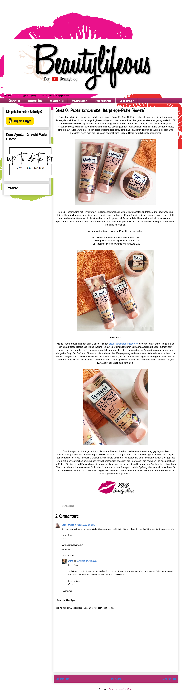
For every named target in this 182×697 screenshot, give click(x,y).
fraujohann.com (79, 100)
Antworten (66, 549)
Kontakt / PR (56, 100)
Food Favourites (103, 100)
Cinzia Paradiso (68, 524)
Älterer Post (169, 678)
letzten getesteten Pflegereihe (123, 343)
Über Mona (14, 100)
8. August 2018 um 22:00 (85, 524)
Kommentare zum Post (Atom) (120, 689)
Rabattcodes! (35, 100)
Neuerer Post (62, 678)
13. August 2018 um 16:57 (87, 560)
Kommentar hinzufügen (66, 600)
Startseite (116, 678)
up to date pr (126, 100)
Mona (70, 560)
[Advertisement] (76, 17)
